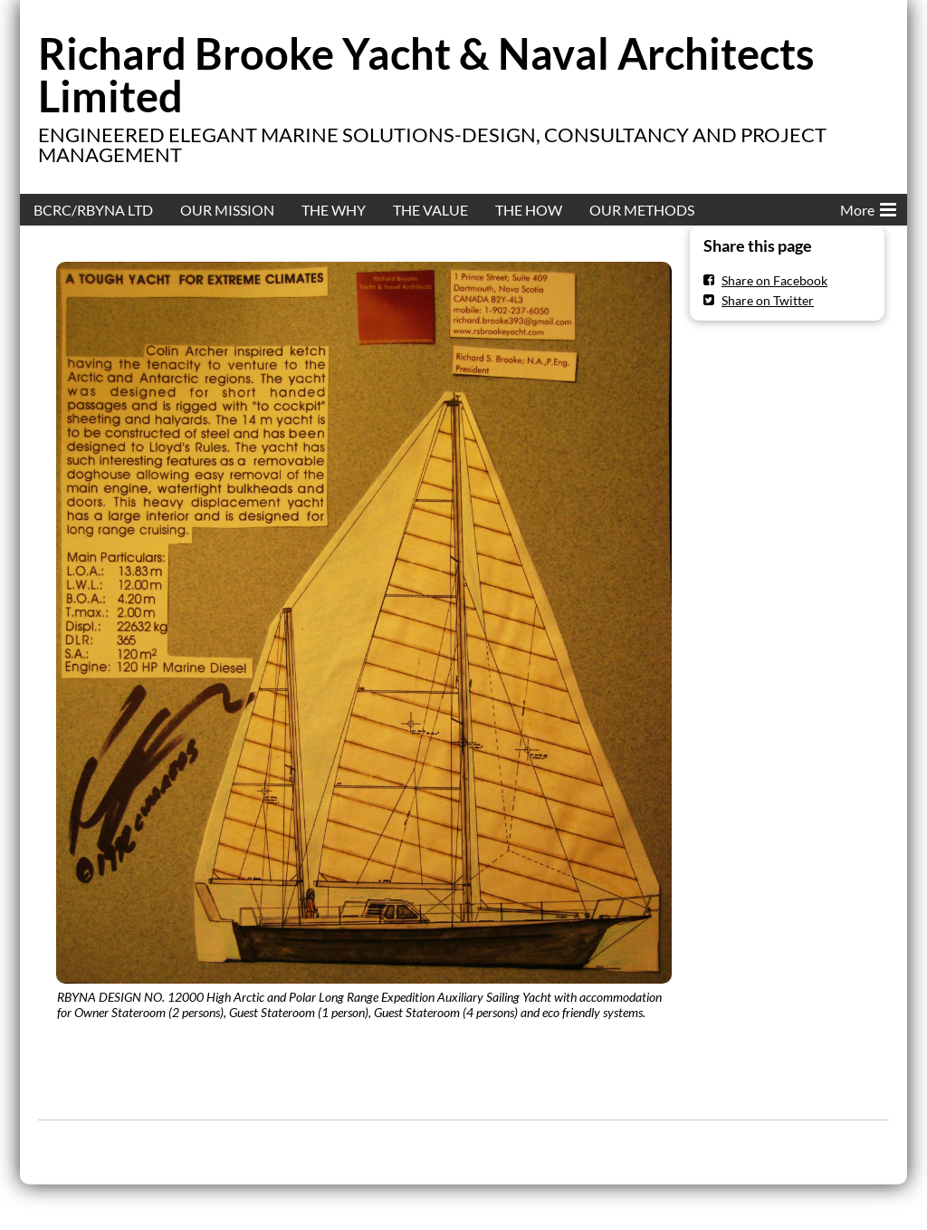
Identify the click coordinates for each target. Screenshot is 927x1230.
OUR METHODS (641, 209)
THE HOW (528, 209)
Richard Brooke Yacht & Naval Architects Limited (426, 74)
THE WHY (333, 209)
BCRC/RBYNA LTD (93, 209)
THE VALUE (430, 209)
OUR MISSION (227, 209)
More (868, 206)
